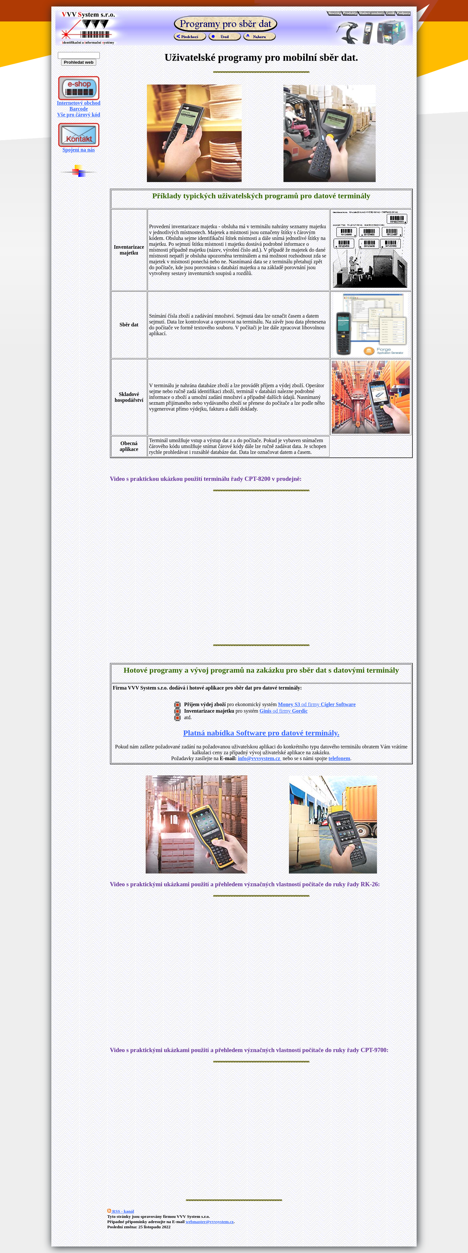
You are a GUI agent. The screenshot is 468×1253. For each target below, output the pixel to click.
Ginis (265, 711)
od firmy (328, 704)
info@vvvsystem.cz (259, 758)
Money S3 (289, 704)
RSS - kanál (120, 1211)
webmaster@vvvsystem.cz (210, 1221)
